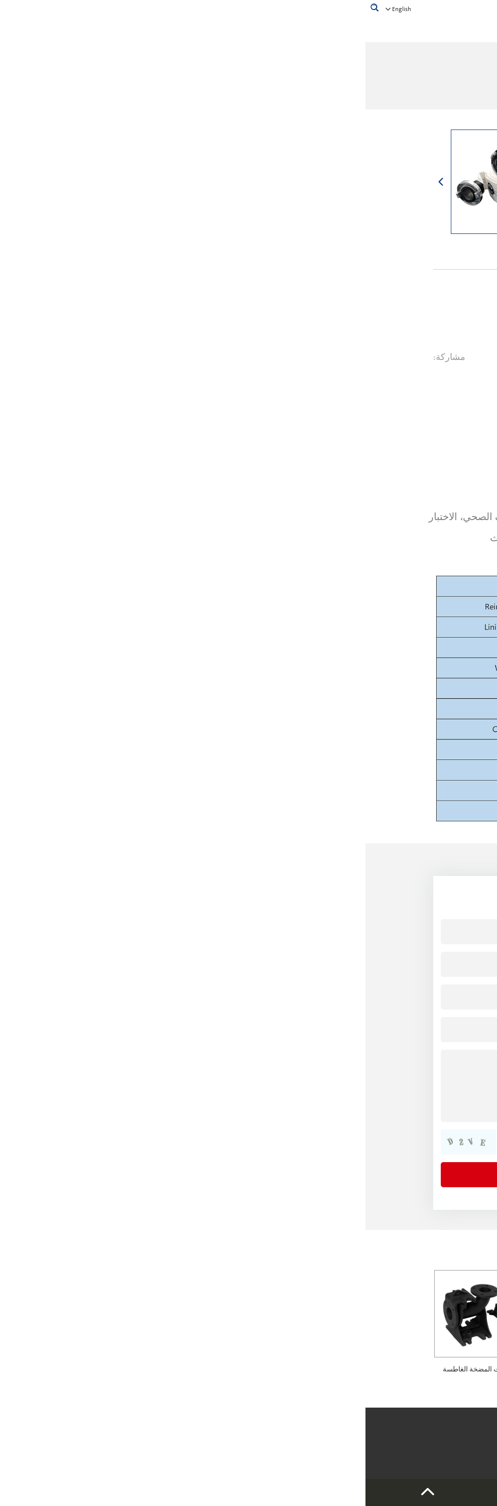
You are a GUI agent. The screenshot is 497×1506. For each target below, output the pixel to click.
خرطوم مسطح (198, 83)
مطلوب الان (293, 395)
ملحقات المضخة (251, 83)
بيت (315, 83)
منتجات (292, 83)
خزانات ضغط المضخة (385, 1369)
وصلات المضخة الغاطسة (112, 1369)
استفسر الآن (378, 321)
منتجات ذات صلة (387, 1252)
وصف (384, 395)
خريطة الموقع (163, 1429)
